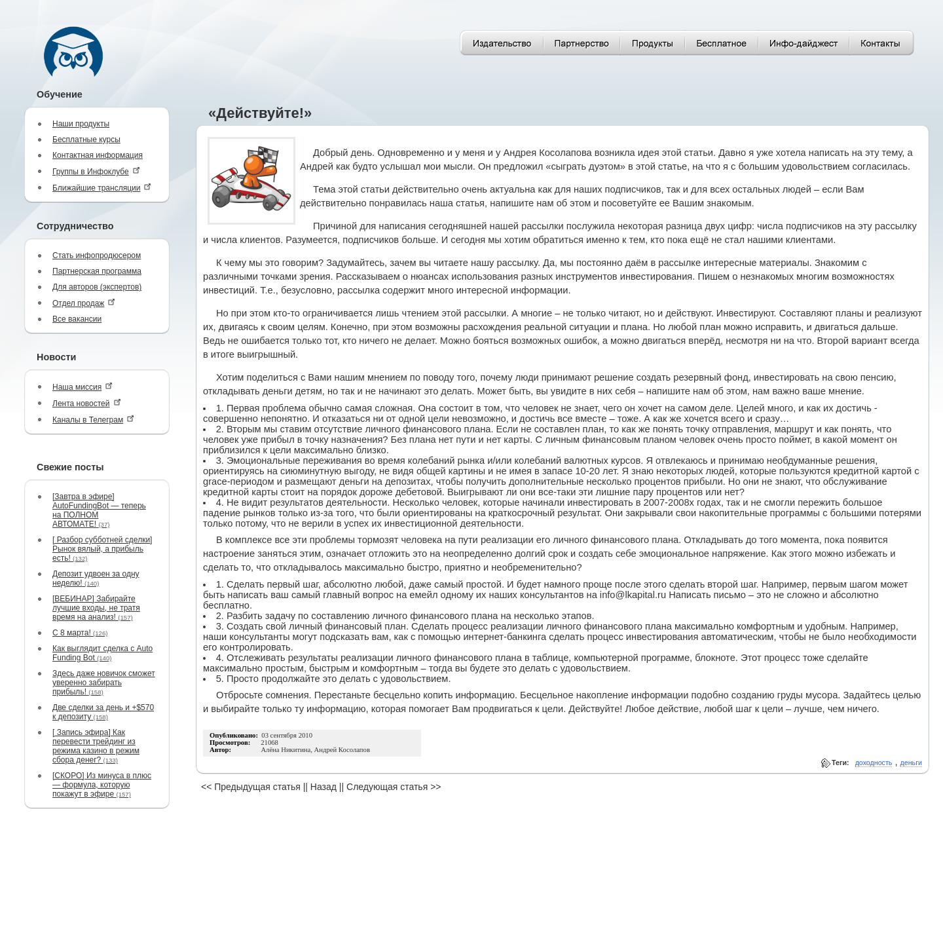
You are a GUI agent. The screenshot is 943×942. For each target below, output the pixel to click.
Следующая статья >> (393, 787)
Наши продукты (80, 123)
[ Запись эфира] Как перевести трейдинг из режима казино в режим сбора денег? (95, 746)
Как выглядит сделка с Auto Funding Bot (102, 653)
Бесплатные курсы (86, 139)
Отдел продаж (83, 303)
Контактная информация (97, 155)
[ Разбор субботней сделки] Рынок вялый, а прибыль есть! (102, 549)
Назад (323, 787)
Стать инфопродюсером (96, 255)
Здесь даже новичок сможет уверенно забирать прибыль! (103, 682)
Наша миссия (82, 387)
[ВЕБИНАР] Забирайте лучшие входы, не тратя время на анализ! (96, 608)
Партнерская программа (96, 271)
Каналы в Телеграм (93, 419)
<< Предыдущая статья (251, 787)
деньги (911, 762)
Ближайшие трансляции (101, 188)
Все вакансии (77, 319)
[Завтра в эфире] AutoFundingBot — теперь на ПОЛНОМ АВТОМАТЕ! (99, 510)
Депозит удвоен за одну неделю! (95, 578)
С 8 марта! (79, 632)
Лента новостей (86, 403)
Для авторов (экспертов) (96, 287)
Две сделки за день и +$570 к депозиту (103, 712)
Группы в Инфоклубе (96, 171)
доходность (874, 762)
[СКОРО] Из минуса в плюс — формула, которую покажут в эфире (101, 785)
